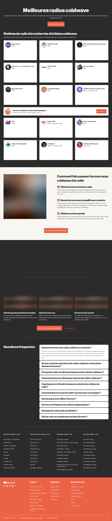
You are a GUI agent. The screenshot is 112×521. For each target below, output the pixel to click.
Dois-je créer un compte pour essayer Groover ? (74, 416)
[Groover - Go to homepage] (17, 482)
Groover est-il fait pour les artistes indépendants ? (74, 404)
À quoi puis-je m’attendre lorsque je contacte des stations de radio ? (74, 385)
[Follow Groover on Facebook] (7, 486)
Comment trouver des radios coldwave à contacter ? (74, 347)
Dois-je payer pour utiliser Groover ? (74, 398)
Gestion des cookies (52, 518)
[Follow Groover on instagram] (4, 486)
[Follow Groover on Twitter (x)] (15, 486)
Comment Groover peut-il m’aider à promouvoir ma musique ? (74, 392)
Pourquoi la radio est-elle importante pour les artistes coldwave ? (74, 372)
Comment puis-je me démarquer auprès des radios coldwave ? (74, 378)
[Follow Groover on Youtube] (9, 486)
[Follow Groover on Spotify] (12, 486)
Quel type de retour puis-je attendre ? (74, 410)
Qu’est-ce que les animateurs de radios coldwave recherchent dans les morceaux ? (74, 364)
